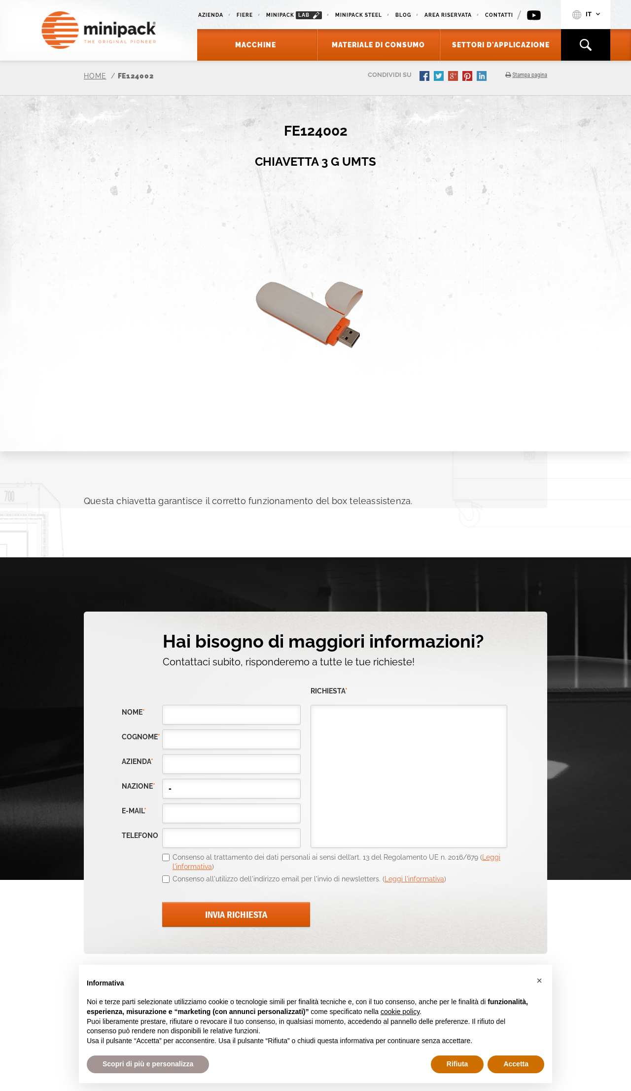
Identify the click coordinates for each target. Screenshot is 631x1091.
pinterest (468, 77)
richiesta (329, 691)
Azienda (210, 15)
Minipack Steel (358, 15)
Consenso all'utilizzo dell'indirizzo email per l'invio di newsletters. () (309, 879)
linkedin (483, 77)
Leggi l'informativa (414, 879)
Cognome (141, 737)
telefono (140, 835)
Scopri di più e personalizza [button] (148, 1064)
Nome (133, 712)
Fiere (245, 15)
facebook (425, 77)
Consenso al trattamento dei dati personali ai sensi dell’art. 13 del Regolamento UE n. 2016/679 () (336, 862)
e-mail (134, 811)
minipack (294, 15)
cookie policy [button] (400, 1012)
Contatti (499, 15)
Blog (403, 15)
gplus (454, 77)
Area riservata (448, 15)
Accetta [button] (515, 1064)
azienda (137, 761)
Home (95, 76)
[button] (539, 980)
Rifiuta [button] (457, 1064)
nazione (138, 786)
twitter (440, 77)
